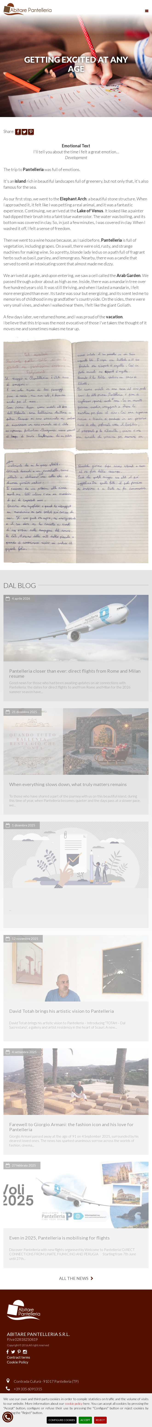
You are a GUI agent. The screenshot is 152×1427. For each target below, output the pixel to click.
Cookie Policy (17, 1362)
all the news (76, 1278)
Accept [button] (85, 1420)
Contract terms (18, 1357)
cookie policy (74, 1403)
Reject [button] (100, 1420)
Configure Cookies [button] (62, 1420)
